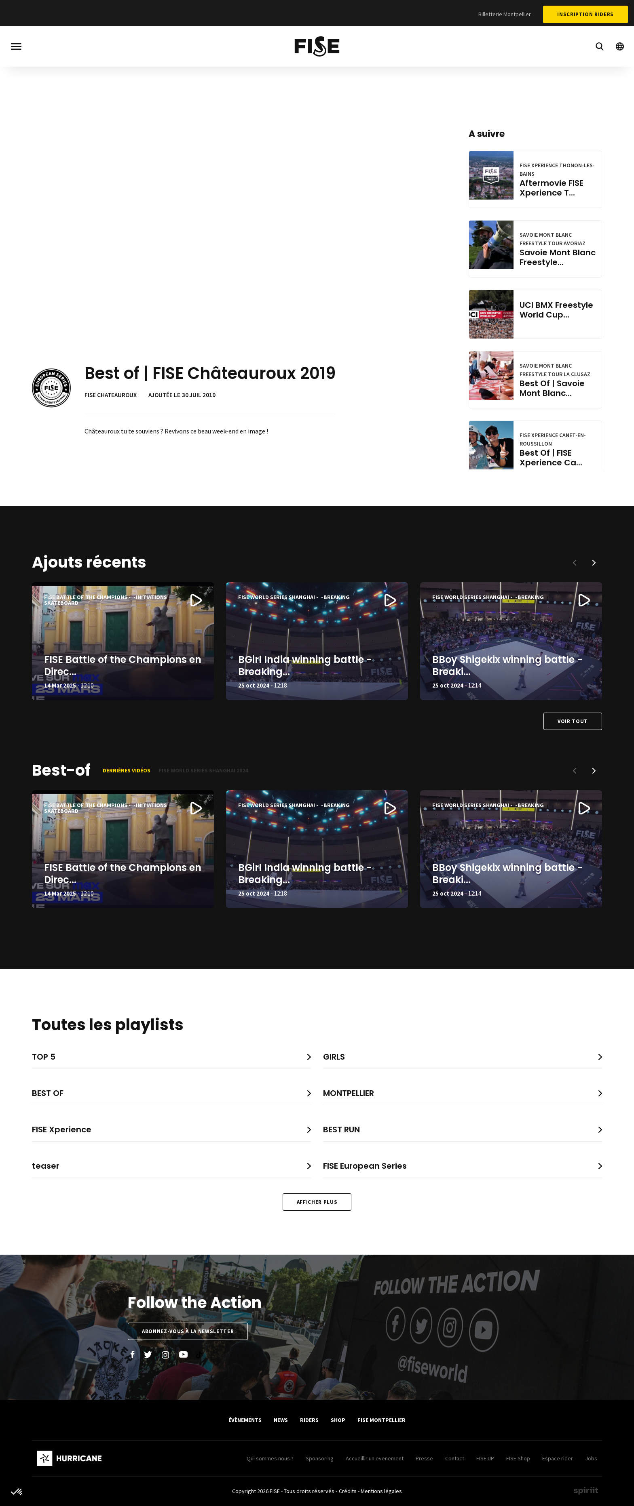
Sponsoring (320, 1458)
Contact (454, 1458)
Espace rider (557, 1458)
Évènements (245, 1420)
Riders (309, 1420)
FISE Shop (518, 1458)
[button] (594, 563)
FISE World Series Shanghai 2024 (203, 770)
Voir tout (573, 721)
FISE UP (485, 1458)
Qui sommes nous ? (270, 1458)
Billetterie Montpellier (504, 14)
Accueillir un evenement (375, 1458)
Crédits (348, 1491)
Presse (424, 1458)
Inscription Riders (585, 14)
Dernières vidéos (126, 770)
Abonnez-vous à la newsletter (188, 1331)
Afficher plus (317, 1202)
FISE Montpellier (381, 1420)
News (281, 1420)
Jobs (591, 1458)
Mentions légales (381, 1491)
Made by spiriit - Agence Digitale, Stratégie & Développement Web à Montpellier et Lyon (586, 1491)
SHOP (338, 1420)
